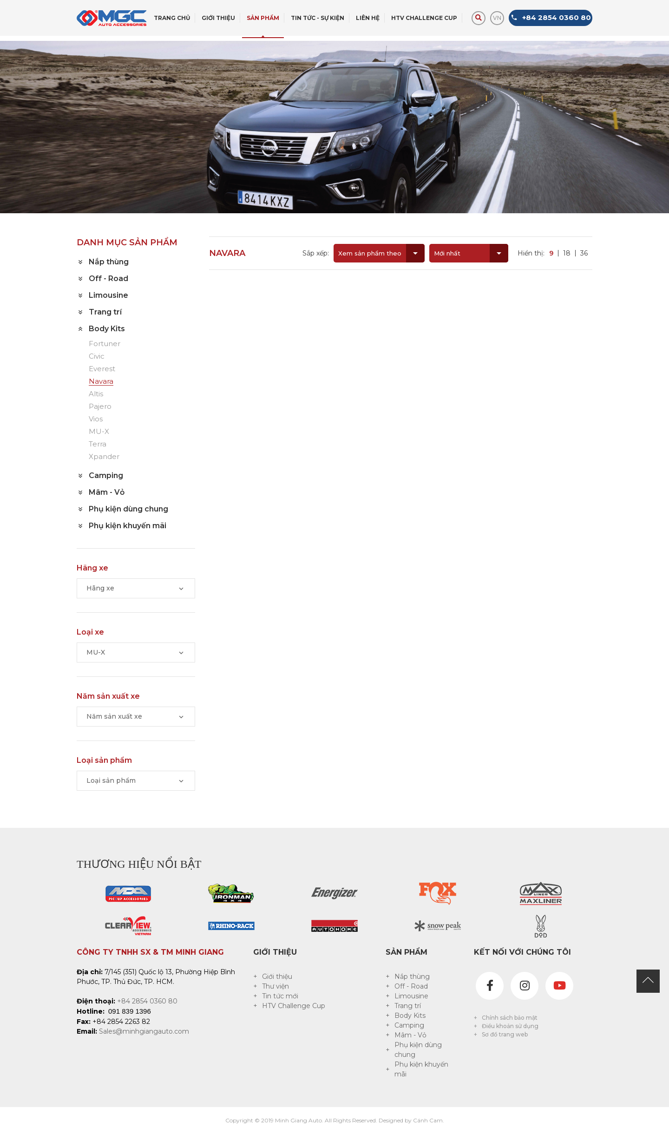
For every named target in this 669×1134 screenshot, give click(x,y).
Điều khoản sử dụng (510, 1026)
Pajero (100, 407)
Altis (96, 394)
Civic (97, 357)
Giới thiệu (277, 976)
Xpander (104, 457)
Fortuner (104, 344)
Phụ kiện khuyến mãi (421, 1069)
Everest (102, 369)
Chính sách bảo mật (510, 1017)
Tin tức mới (280, 996)
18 (567, 253)
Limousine (411, 996)
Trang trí (407, 1006)
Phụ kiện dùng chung (418, 1050)
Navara (101, 382)
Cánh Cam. (428, 1120)
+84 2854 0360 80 (147, 1001)
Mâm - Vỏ (410, 1035)
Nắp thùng (412, 976)
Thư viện (275, 986)
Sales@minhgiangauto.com (144, 1031)
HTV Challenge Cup (293, 1006)
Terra (97, 444)
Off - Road (411, 986)
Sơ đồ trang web (505, 1034)
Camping (409, 1025)
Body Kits (410, 1015)
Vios (96, 419)
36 (584, 253)
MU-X (99, 432)
